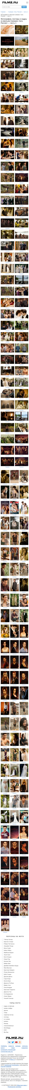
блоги (2, 1048)
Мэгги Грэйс (7, 948)
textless (6, 1021)
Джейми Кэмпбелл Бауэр (11, 965)
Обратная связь (22, 1085)
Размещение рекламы (14, 1087)
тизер (5, 1012)
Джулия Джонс (8, 976)
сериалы (25, 1046)
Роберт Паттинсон (9, 944)
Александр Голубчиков (12, 1065)
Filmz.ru (12, 1059)
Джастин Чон (7, 992)
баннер (6, 1023)
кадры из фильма (9, 1006)
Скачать (7, 35)
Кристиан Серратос (9, 989)
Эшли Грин (7, 954)
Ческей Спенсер (8, 998)
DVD (5, 1030)
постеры (6, 1017)
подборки (24, 1048)
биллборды (7, 1028)
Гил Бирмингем (8, 994)
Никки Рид (7, 959)
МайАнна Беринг (9, 952)
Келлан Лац (7, 961)
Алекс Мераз (7, 996)
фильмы (18, 1046)
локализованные (9, 1025)
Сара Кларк (7, 978)
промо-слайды (8, 1008)
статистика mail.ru (7, 1051)
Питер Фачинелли (9, 972)
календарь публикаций (8, 1049)
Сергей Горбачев (6, 1066)
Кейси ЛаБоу (7, 950)
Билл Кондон (7, 957)
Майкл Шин (7, 963)
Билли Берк (7, 981)
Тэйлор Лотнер (8, 939)
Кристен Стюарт (8, 941)
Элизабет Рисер (8, 946)
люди (13, 1048)
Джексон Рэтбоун (9, 983)
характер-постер (8, 1014)
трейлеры (4, 1046)
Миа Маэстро (8, 968)
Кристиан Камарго (9, 970)
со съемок (7, 1019)
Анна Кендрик (8, 987)
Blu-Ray (6, 1032)
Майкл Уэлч (7, 985)
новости (11, 1046)
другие (6, 1010)
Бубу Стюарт (7, 974)
